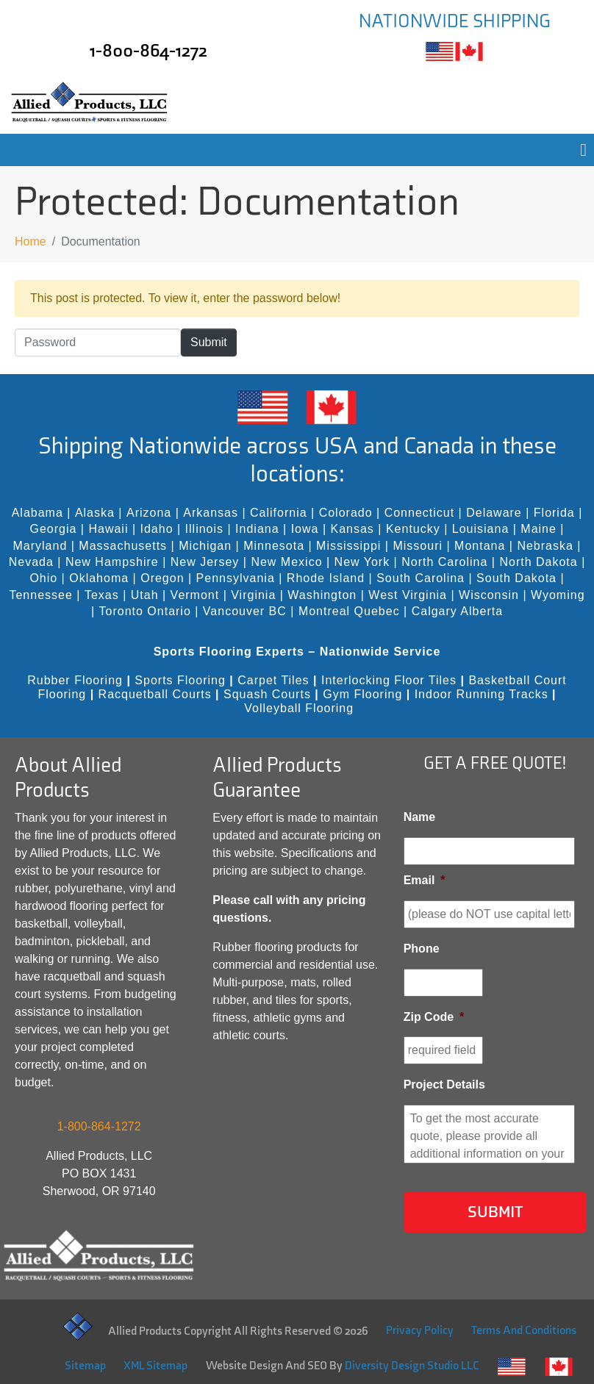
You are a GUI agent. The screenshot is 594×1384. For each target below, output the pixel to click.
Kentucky (413, 529)
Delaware (494, 512)
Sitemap (85, 1366)
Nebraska (545, 545)
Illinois (204, 529)
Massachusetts (123, 545)
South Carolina (420, 578)
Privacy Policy (420, 1331)
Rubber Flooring (75, 680)
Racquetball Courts (155, 694)
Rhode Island (326, 578)
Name (420, 817)
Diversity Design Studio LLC (412, 1366)
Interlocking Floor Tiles (389, 680)
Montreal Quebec (349, 611)
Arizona (148, 512)
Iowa (305, 529)
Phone (422, 948)
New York (362, 562)
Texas (102, 595)
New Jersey (205, 562)
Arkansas (210, 512)
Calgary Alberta (457, 611)
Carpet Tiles (273, 680)
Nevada (31, 562)
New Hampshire (112, 562)
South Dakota (516, 578)
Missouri (418, 545)
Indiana (257, 529)
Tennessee (40, 595)
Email (425, 880)
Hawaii (108, 529)
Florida (554, 512)
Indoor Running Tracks (481, 694)
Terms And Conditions (523, 1331)
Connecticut (419, 512)
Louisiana (480, 529)
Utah (145, 595)
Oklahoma (99, 578)
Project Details (444, 1084)
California (278, 512)
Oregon (162, 578)
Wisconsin (489, 595)
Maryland (40, 545)
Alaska (95, 512)
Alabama (37, 512)
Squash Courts (267, 694)
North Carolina (444, 562)
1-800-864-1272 (148, 51)
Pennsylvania (235, 578)
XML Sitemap (155, 1366)
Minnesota (273, 545)
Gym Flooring (362, 694)
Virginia (253, 595)
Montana (479, 545)
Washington (322, 595)
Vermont (195, 595)
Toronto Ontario (145, 611)
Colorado (346, 512)
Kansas (352, 529)
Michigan (205, 545)
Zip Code (434, 1017)
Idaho (156, 529)
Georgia (52, 529)
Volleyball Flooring (299, 708)
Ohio (43, 578)
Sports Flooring (180, 680)
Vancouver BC (245, 611)
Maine (538, 529)
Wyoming (558, 595)
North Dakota (538, 562)
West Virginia (407, 595)
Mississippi (348, 545)
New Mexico (286, 562)
